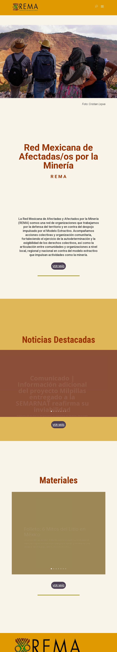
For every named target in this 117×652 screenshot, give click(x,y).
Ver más (58, 266)
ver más (58, 426)
